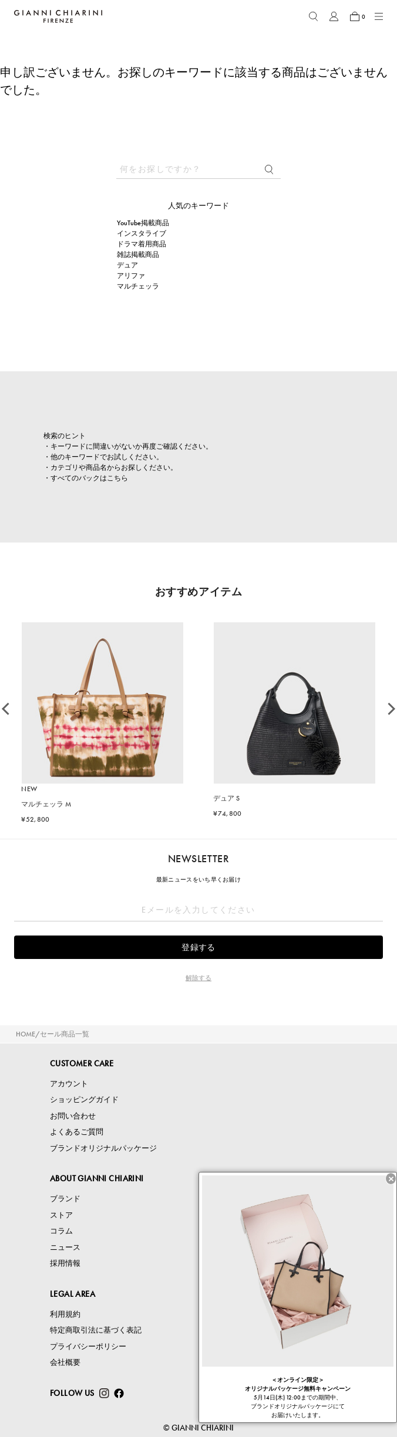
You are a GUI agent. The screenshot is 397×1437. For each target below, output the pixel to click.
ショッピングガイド (84, 1099)
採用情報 (65, 1263)
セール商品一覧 (64, 1034)
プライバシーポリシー (88, 1346)
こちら (117, 478)
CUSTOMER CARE (81, 1063)
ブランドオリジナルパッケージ (103, 1148)
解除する (198, 978)
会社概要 (65, 1362)
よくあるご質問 (76, 1132)
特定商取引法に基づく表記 (96, 1330)
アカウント (69, 1084)
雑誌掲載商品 (138, 254)
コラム (61, 1231)
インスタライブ (141, 233)
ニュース (65, 1247)
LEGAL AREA (72, 1294)
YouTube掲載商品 (143, 223)
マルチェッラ (138, 286)
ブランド (65, 1199)
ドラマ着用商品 (141, 244)
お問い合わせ (73, 1116)
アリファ (131, 275)
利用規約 (65, 1314)
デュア (127, 265)
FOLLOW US (72, 1393)
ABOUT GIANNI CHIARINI (97, 1178)
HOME (25, 1034)
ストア (61, 1215)
